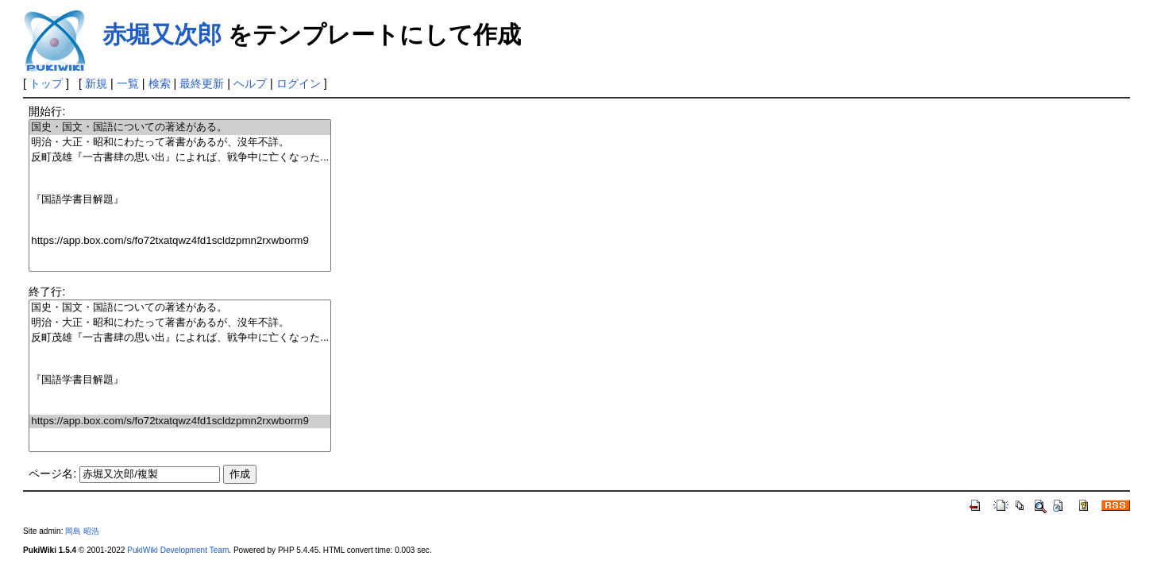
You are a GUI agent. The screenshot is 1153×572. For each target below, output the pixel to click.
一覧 (128, 83)
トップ (46, 83)
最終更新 (201, 83)
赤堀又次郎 (162, 34)
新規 (96, 83)
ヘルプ (250, 83)
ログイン (298, 83)
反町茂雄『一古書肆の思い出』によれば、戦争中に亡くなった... (179, 157)
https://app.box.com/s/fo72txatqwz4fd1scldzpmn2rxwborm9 (179, 241)
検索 (159, 83)
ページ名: (52, 473)
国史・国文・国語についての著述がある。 (179, 127)
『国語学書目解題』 (179, 199)
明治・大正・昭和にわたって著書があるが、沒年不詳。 (179, 142)
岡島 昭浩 (82, 531)
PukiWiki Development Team (178, 550)
